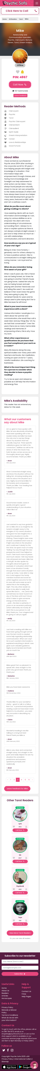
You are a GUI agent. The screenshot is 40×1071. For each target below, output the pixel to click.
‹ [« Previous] (7, 779)
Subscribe (19, 974)
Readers (5, 993)
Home (4, 19)
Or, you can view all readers (20, 938)
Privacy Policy (7, 1007)
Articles (5, 996)
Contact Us (26, 991)
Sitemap (5, 1061)
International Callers (23, 1059)
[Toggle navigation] (37, 3)
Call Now (20, 84)
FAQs (24, 994)
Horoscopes (7, 998)
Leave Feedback (20, 95)
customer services (9, 1038)
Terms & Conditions (10, 1015)
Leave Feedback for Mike (17, 788)
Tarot (21, 19)
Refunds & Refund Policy (9, 1011)
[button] (20, 11)
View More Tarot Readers (20, 933)
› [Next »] (32, 779)
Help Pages (26, 996)
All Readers (13, 19)
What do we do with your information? (10, 1018)
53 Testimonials (20, 91)
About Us (5, 990)
